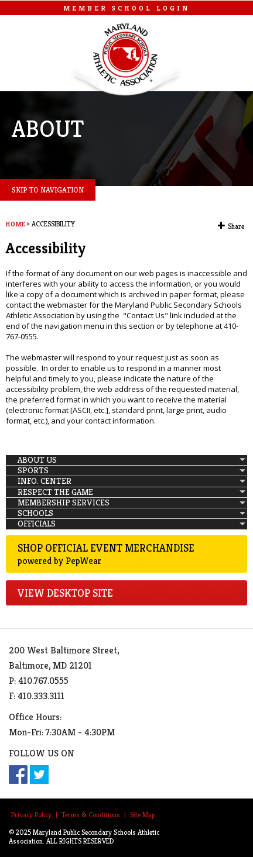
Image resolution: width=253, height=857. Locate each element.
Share (236, 226)
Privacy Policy (31, 814)
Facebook (18, 774)
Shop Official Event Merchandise (126, 554)
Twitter (39, 774)
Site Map (142, 814)
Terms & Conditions (90, 814)
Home (15, 224)
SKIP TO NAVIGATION (48, 190)
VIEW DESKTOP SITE (65, 593)
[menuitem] (126, 460)
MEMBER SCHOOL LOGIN (126, 8)
